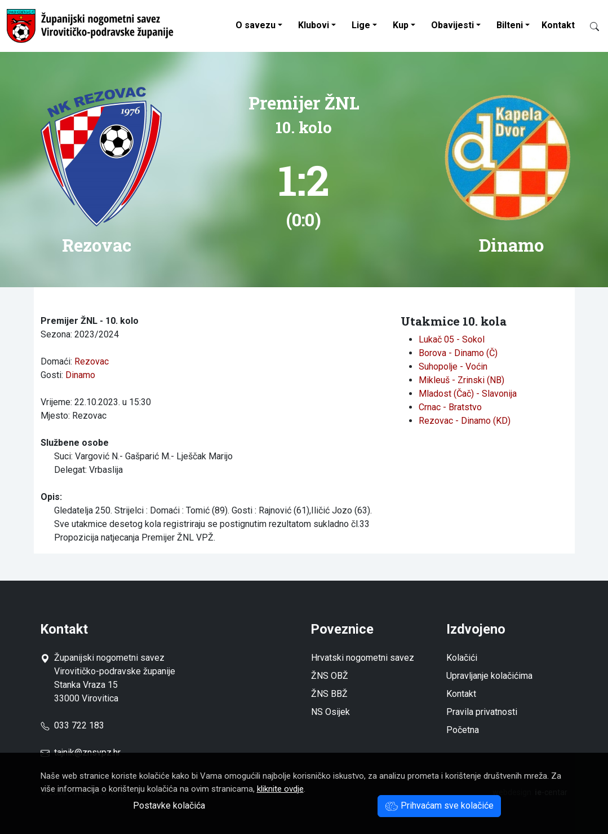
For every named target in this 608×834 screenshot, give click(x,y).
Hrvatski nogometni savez (362, 657)
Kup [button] (401, 25)
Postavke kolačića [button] (169, 805)
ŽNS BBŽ (329, 693)
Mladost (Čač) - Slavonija (468, 393)
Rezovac (91, 361)
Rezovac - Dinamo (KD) (465, 420)
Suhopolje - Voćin (453, 366)
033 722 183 (72, 725)
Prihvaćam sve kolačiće (439, 805)
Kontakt (558, 25)
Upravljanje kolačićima (489, 675)
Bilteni (509, 25)
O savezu (256, 25)
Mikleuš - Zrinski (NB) (461, 380)
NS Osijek (330, 711)
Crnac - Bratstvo (450, 407)
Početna (462, 730)
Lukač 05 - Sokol (452, 339)
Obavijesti (452, 25)
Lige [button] (361, 25)
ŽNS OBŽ (329, 675)
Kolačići (461, 657)
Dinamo (80, 375)
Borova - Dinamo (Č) (458, 353)
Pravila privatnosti (481, 711)
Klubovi (313, 25)
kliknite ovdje (280, 789)
